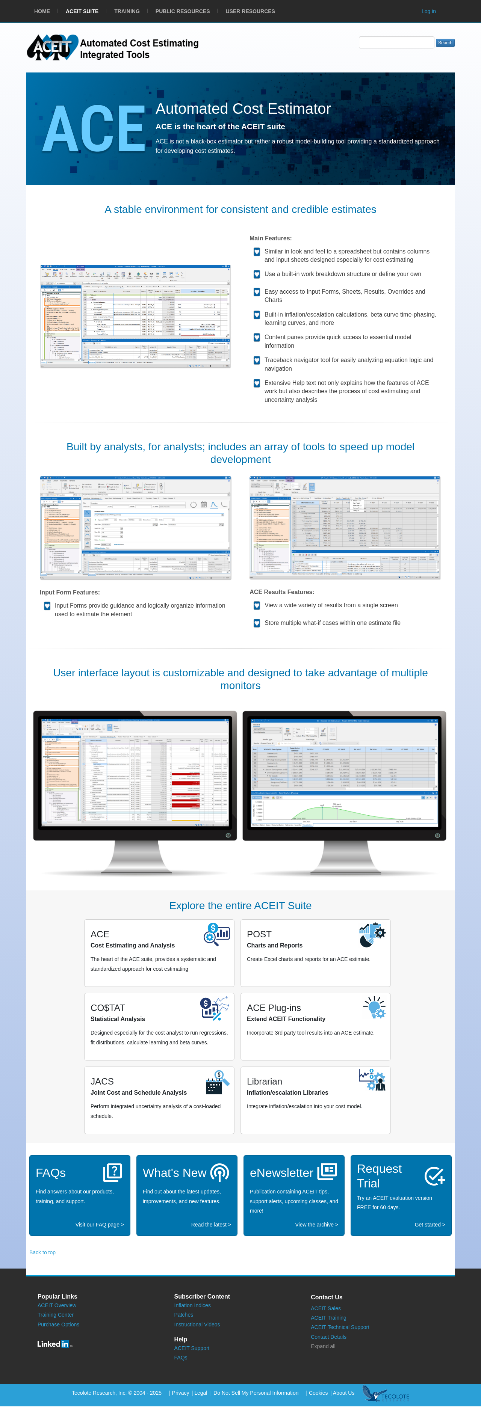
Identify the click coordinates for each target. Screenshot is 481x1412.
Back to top (42, 1252)
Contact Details (328, 1337)
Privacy (180, 1393)
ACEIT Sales (326, 1308)
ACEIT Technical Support (340, 1327)
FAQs (181, 1358)
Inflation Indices (192, 1305)
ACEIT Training (328, 1318)
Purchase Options (58, 1324)
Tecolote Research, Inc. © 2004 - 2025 (117, 1393)
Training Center (56, 1315)
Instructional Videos (197, 1324)
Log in (429, 11)
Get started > (430, 1225)
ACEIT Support (192, 1348)
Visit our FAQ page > (100, 1225)
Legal (200, 1393)
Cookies (318, 1393)
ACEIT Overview (57, 1305)
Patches (184, 1315)
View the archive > (316, 1225)
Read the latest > (211, 1225)
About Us (344, 1393)
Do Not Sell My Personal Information (255, 1393)
